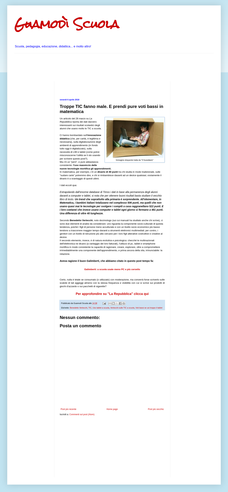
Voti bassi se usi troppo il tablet (149, 308)
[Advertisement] (80, 67)
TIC (89, 308)
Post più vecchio (156, 409)
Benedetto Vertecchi (78, 308)
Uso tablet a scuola (101, 308)
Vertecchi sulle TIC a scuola (122, 308)
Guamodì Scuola (66, 24)
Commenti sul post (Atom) (81, 414)
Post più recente (68, 409)
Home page (112, 409)
